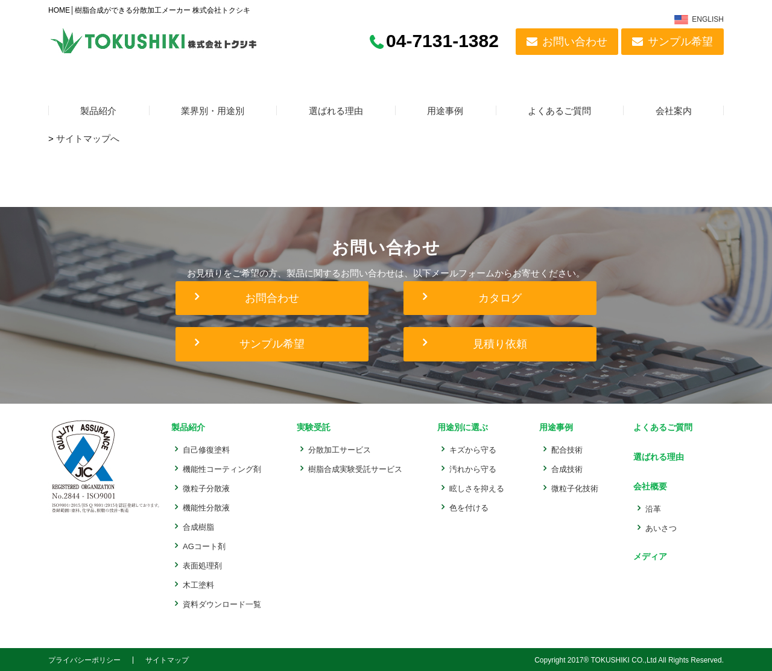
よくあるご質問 (559, 111)
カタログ (500, 298)
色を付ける (467, 506)
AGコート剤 (204, 545)
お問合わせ (272, 298)
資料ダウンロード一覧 (222, 603)
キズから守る (471, 448)
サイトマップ (167, 659)
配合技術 (564, 448)
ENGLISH (708, 19)
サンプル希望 (680, 42)
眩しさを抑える (475, 487)
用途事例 (445, 111)
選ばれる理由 (336, 111)
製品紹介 (98, 111)
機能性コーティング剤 (222, 467)
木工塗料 (198, 583)
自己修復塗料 (206, 448)
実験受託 (312, 427)
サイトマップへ (87, 138)
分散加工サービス (339, 448)
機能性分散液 (206, 506)
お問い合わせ (574, 42)
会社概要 (646, 484)
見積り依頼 (500, 344)
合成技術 (564, 467)
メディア (646, 552)
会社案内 (674, 111)
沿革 (649, 505)
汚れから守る (471, 467)
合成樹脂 (198, 525)
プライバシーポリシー (84, 659)
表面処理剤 (202, 564)
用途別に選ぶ (461, 427)
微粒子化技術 (572, 487)
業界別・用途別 (212, 111)
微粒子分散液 (206, 487)
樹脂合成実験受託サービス (355, 467)
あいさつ (657, 524)
